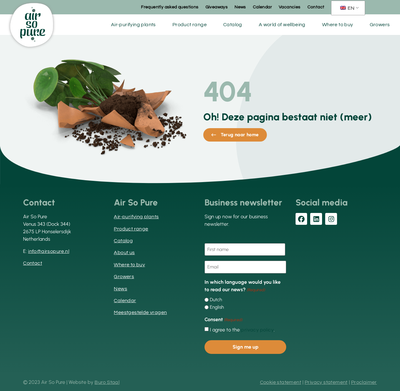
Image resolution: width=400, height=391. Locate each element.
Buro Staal (106, 382)
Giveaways (216, 7)
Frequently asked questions (169, 7)
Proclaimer (364, 382)
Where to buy (337, 24)
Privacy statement (326, 382)
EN (347, 8)
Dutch (216, 299)
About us (124, 252)
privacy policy (257, 329)
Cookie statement (280, 382)
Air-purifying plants (133, 24)
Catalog (232, 24)
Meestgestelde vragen (140, 312)
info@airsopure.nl (48, 251)
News (240, 7)
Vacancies (290, 7)
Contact (316, 7)
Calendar (262, 7)
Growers (380, 24)
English (217, 307)
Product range (189, 24)
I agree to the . (242, 329)
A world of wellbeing (282, 24)
